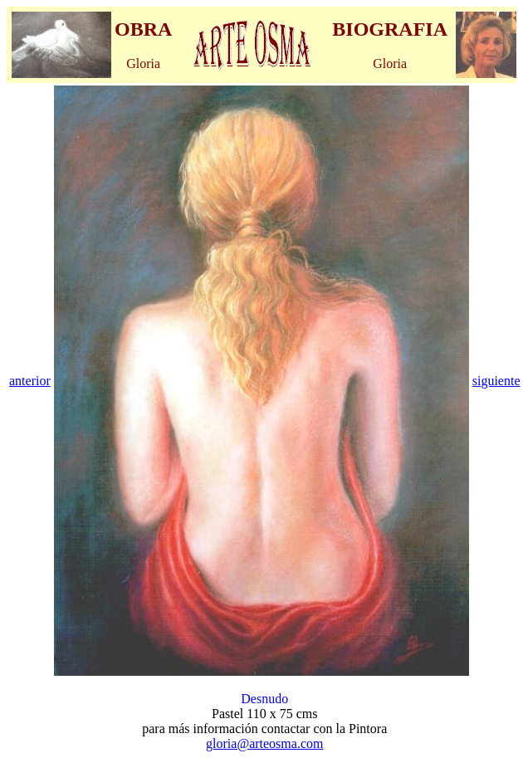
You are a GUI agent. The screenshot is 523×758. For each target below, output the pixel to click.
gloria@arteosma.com (264, 743)
